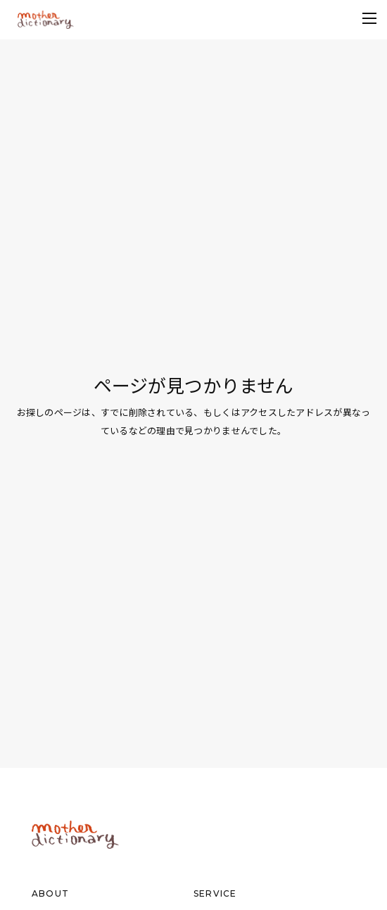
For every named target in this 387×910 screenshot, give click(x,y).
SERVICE (215, 893)
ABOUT (50, 893)
